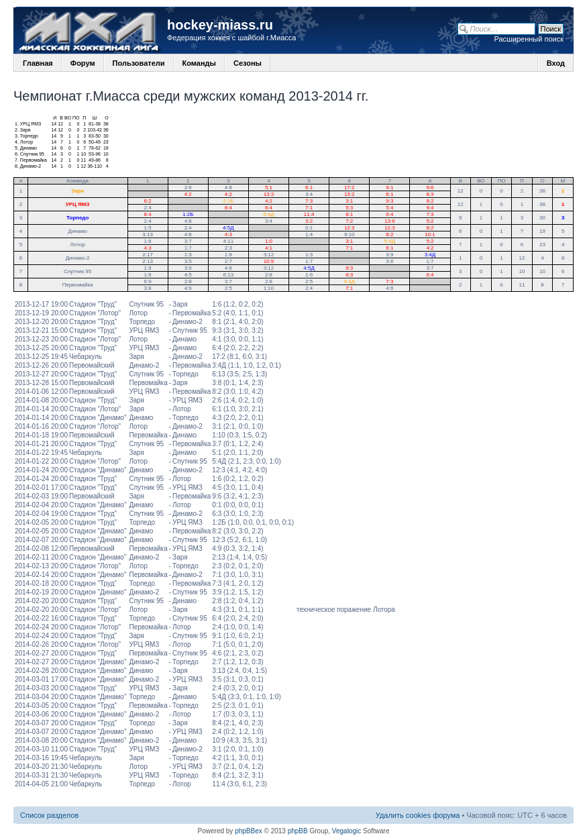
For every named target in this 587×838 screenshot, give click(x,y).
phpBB (298, 831)
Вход (556, 63)
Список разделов (49, 815)
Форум (82, 63)
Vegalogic (346, 831)
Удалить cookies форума (418, 815)
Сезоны (247, 63)
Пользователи (139, 63)
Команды (199, 63)
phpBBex (248, 831)
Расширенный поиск (529, 39)
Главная (38, 63)
